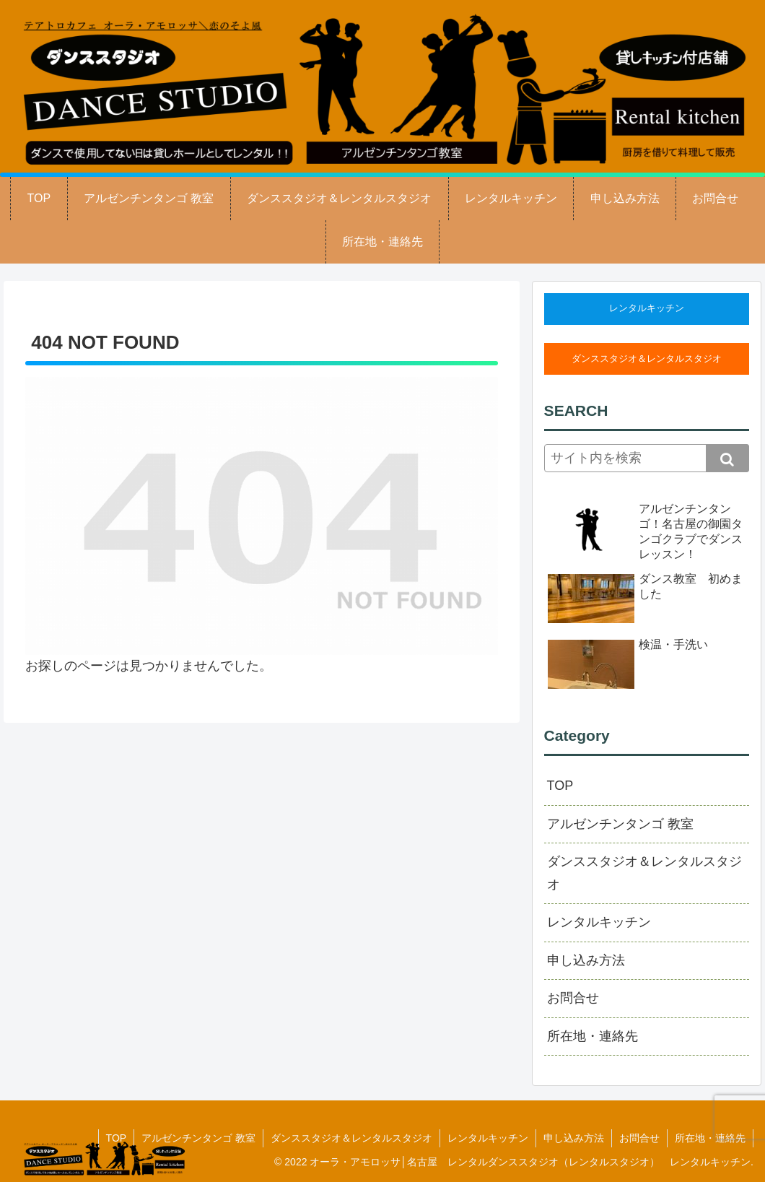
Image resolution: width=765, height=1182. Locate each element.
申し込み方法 (586, 960)
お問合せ (573, 998)
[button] (727, 458)
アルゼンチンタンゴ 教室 (620, 824)
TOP (560, 785)
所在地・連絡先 (592, 1036)
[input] (646, 458)
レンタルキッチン (646, 308)
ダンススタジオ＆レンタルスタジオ (647, 358)
